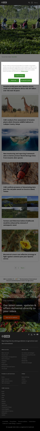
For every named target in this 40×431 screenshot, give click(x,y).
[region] (20, 73)
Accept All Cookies (26, 80)
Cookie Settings (19, 75)
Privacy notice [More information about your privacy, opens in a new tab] (24, 71)
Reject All (13, 80)
